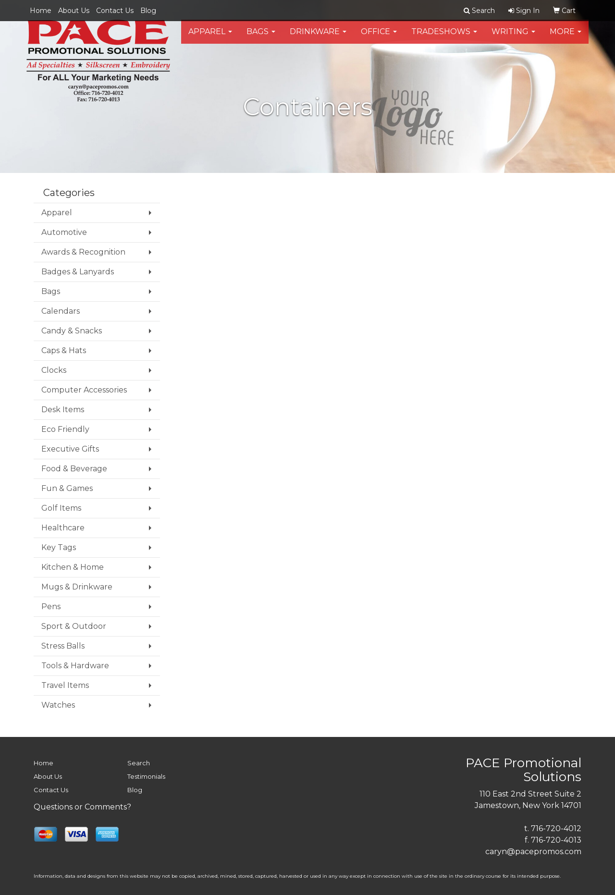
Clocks (53, 370)
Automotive (64, 232)
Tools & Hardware (75, 665)
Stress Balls (63, 645)
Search (138, 763)
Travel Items (65, 685)
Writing (513, 38)
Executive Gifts (70, 449)
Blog (148, 10)
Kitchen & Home (72, 567)
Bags (260, 38)
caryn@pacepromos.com (533, 851)
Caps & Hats (63, 350)
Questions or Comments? (82, 806)
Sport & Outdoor (73, 626)
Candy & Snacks (71, 330)
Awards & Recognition (83, 252)
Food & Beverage (74, 468)
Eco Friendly (65, 429)
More (565, 38)
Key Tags (58, 547)
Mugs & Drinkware (76, 586)
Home (40, 10)
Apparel (210, 38)
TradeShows (444, 38)
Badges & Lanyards (77, 271)
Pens (51, 606)
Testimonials (146, 776)
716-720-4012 (556, 828)
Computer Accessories (84, 389)
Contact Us (115, 10)
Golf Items (61, 508)
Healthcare (63, 527)
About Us (73, 10)
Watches (58, 705)
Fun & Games (67, 488)
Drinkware (318, 38)
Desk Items (62, 409)
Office (379, 38)
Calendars (60, 311)
